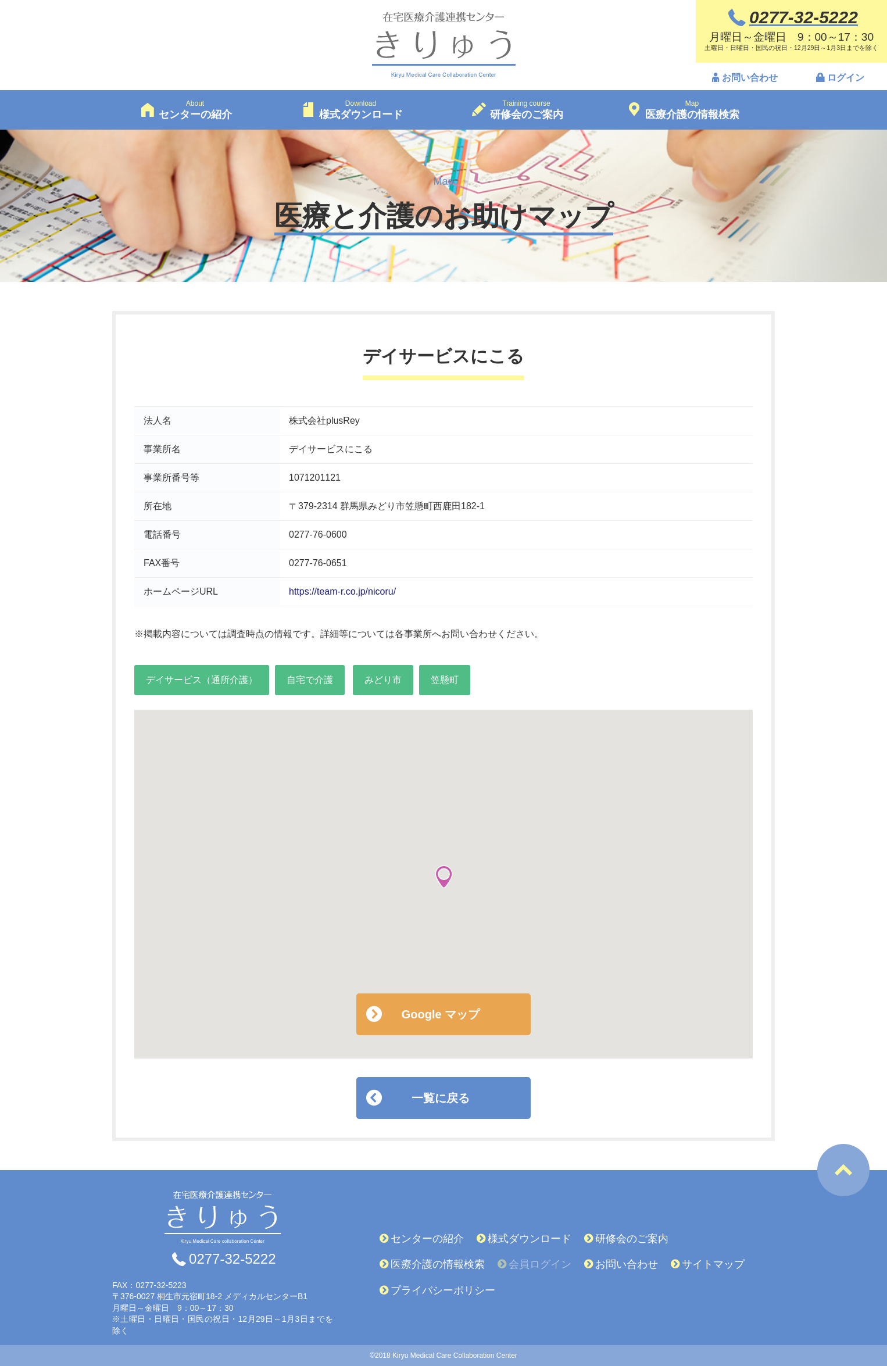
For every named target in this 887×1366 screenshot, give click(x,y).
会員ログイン (540, 1264)
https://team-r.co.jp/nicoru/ (342, 591)
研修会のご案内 (631, 1239)
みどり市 (383, 680)
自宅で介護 (310, 680)
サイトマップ (713, 1264)
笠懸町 (445, 680)
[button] (444, 877)
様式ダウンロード (529, 1239)
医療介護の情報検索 (438, 1264)
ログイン (845, 78)
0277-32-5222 (232, 1259)
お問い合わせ (750, 78)
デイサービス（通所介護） (201, 680)
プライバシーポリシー (443, 1290)
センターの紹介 (427, 1239)
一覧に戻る (441, 1098)
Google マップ (441, 1014)
